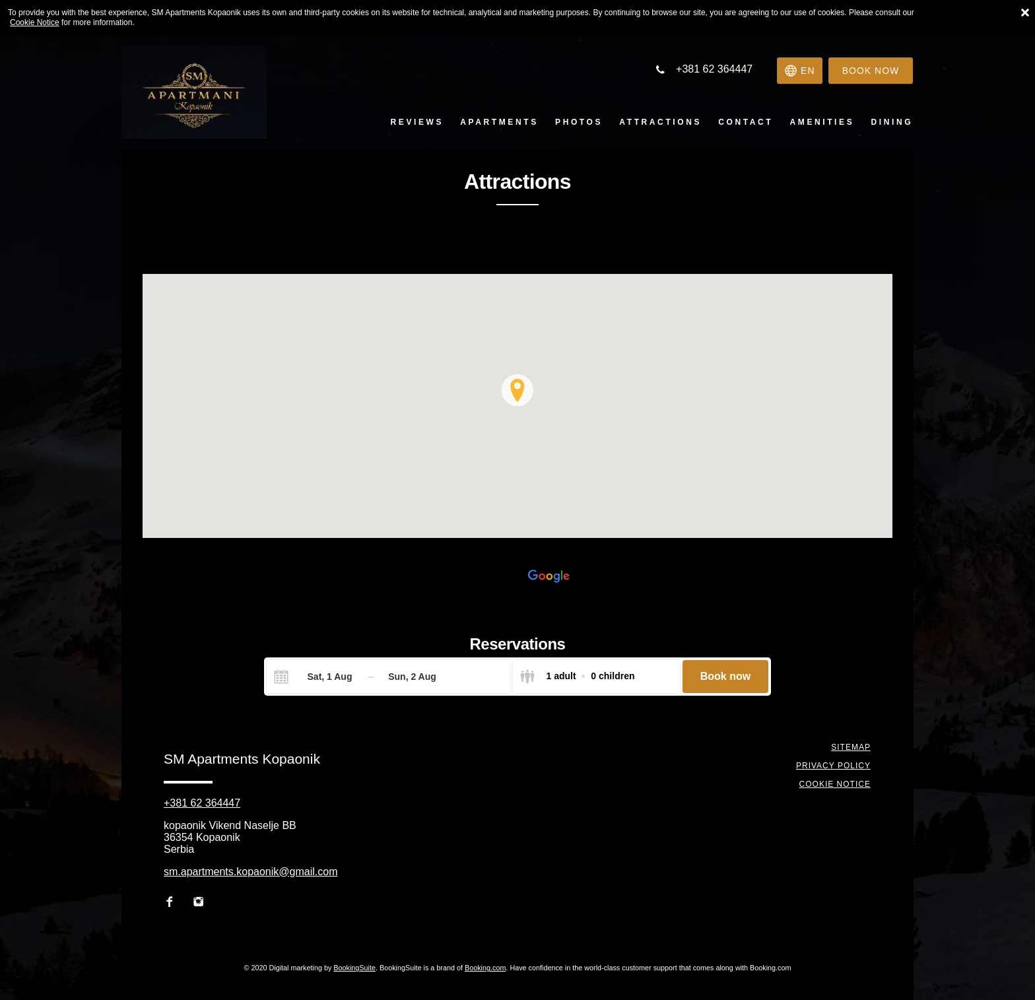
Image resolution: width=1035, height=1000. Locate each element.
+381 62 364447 (202, 803)
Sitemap (851, 747)
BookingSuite (354, 968)
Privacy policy (834, 765)
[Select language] (797, 70)
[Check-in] (319, 676)
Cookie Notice (34, 22)
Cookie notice (835, 784)
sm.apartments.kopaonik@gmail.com (250, 871)
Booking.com (485, 968)
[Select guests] (576, 676)
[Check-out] (412, 676)
